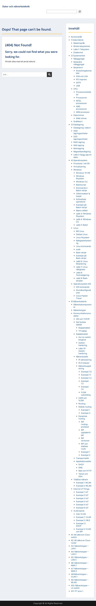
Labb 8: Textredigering (82, 273)
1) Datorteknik (77, 40)
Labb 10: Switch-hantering (82, 351)
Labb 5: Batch (82, 225)
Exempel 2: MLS (83, 520)
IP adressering (84, 360)
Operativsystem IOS (82, 284)
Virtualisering (80, 166)
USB (78, 86)
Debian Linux (82, 234)
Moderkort (78, 67)
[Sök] (79, 11)
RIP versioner (85, 439)
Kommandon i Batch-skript (82, 189)
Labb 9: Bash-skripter (82, 279)
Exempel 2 (85, 413)
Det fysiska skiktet (81, 323)
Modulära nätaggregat (79, 63)
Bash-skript (81, 252)
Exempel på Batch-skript (81, 206)
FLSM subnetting (85, 393)
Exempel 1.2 (86, 378)
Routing (81, 403)
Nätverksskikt (82, 356)
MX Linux (80, 231)
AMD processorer (81, 107)
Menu (4, 4)
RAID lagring (79, 142)
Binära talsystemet (82, 46)
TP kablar (82, 331)
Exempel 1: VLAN (83, 517)
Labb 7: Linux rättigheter (82, 268)
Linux (76, 228)
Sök (64, 7)
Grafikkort (78, 121)
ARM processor (83, 112)
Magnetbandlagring (82, 151)
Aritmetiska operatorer (81, 200)
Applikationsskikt (83, 461)
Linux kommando (83, 246)
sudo (78, 249)
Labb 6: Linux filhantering (82, 262)
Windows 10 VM (83, 173)
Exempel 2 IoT (82, 495)
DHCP (81, 464)
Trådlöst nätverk (81, 479)
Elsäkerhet (78, 52)
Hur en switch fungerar (84, 338)
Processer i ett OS (82, 163)
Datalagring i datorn (82, 128)
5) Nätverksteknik (78, 301)
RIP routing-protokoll (85, 424)
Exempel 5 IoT (82, 504)
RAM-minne (81, 118)
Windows (78, 170)
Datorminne (79, 115)
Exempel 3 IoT (82, 498)
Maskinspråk (79, 43)
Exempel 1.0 (86, 371)
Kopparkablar (84, 328)
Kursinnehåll (76, 37)
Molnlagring (79, 148)
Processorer (81, 97)
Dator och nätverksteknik (16, 6)
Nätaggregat (79, 59)
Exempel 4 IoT (82, 501)
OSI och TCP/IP (83, 319)
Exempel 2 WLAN (83, 486)
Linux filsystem (82, 237)
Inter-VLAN (81, 514)
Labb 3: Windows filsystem (83, 214)
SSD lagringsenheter (81, 137)
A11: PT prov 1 (77, 591)
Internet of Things (81, 489)
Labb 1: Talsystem (81, 49)
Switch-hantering (82, 344)
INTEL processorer (81, 102)
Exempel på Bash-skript (81, 256)
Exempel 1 (85, 410)
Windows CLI (82, 181)
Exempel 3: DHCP (81, 524)
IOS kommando (82, 287)
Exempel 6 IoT (82, 508)
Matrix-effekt (82, 210)
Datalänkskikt (82, 334)
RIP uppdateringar (86, 432)
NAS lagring (79, 145)
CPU (76, 89)
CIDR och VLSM (82, 399)
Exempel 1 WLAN (83, 482)
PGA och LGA (82, 76)
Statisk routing (84, 407)
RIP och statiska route (84, 446)
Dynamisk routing (82, 417)
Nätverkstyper (80, 310)
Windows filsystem (80, 177)
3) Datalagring (77, 124)
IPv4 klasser (83, 363)
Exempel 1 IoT (82, 492)
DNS (80, 467)
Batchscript (81, 185)
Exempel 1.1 (86, 375)
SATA (78, 82)
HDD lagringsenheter (81, 132)
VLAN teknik (79, 511)
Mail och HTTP (85, 471)
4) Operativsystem (79, 160)
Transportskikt (82, 458)
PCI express (81, 79)
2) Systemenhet (78, 55)
